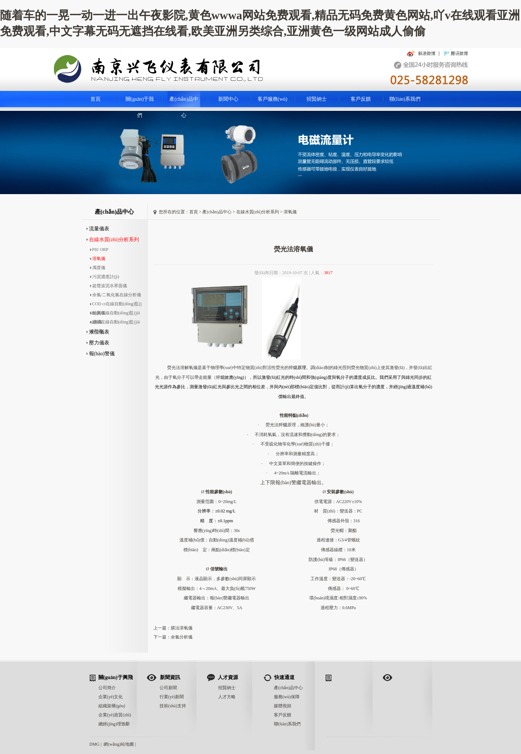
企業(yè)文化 (110, 696)
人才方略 (227, 696)
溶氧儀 (97, 258)
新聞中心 (228, 99)
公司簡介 (107, 687)
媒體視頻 (282, 705)
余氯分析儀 (181, 637)
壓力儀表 (97, 342)
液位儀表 (97, 332)
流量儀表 (97, 228)
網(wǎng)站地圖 (118, 744)
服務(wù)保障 (287, 696)
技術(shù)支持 (173, 705)
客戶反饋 (361, 99)
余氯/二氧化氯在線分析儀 (115, 294)
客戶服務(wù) (272, 99)
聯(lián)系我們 (404, 99)
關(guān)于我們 (140, 101)
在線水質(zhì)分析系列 (112, 239)
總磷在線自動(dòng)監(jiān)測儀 (115, 323)
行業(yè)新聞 (172, 696)
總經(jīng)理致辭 (114, 723)
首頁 (95, 99)
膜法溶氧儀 (181, 628)
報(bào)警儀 (100, 353)
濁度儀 (97, 267)
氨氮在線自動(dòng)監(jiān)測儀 (115, 314)
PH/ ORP (99, 249)
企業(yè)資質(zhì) (114, 714)
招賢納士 (316, 99)
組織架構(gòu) (111, 705)
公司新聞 (168, 687)
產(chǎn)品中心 (183, 101)
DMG (94, 744)
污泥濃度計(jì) (104, 276)
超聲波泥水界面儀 (108, 285)
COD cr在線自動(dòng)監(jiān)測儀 (116, 305)
